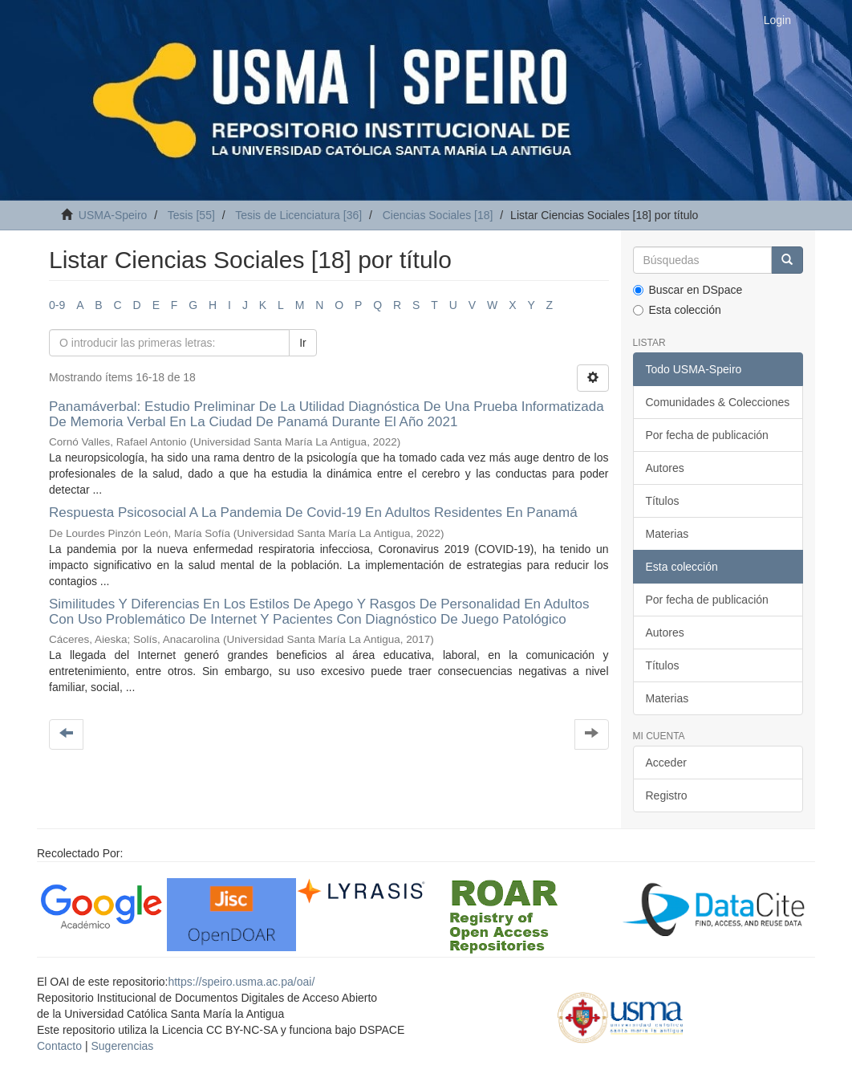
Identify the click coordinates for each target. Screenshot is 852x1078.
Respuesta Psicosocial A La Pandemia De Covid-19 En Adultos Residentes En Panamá (313, 512)
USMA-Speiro (113, 215)
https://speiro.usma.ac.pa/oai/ (241, 981)
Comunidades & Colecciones (718, 402)
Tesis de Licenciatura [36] (298, 215)
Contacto (59, 1045)
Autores (665, 468)
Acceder (666, 762)
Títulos (663, 500)
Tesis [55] (191, 215)
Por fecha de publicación (707, 435)
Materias (667, 533)
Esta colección (677, 309)
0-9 (57, 305)
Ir (302, 342)
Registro (667, 795)
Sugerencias (122, 1045)
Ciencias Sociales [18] (438, 215)
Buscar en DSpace (688, 289)
